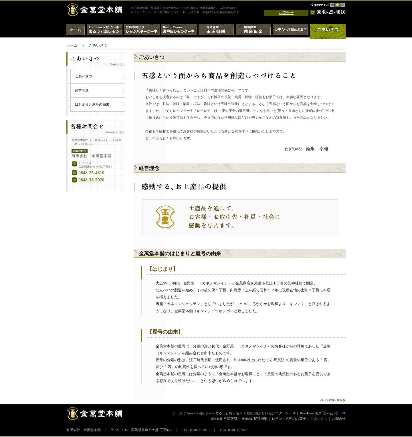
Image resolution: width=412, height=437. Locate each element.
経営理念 (82, 90)
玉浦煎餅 (224, 419)
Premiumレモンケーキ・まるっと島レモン (104, 31)
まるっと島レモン (215, 413)
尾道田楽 (254, 419)
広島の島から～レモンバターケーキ (142, 31)
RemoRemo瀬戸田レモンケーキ (179, 31)
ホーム (75, 31)
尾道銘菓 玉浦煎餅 (216, 31)
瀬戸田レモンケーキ (323, 413)
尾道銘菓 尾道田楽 (253, 31)
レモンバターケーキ (271, 413)
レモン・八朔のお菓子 (290, 31)
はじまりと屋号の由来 (92, 104)
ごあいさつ (83, 76)
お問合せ (286, 13)
